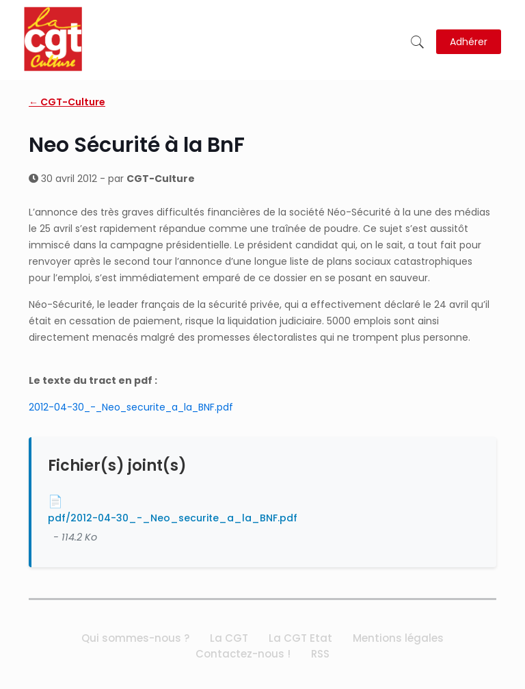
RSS (320, 654)
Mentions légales (398, 638)
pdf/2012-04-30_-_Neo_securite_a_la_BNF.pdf (172, 518)
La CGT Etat (300, 638)
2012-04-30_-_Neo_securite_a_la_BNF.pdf (131, 407)
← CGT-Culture (67, 102)
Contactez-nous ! (243, 654)
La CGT (229, 638)
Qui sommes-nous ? (135, 638)
